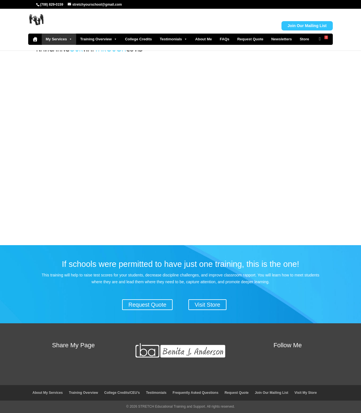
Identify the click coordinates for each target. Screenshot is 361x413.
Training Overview (98, 39)
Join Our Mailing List (271, 393)
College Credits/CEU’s (122, 393)
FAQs (224, 39)
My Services (59, 39)
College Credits (138, 39)
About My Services (47, 393)
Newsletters (281, 39)
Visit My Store (305, 393)
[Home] (35, 39)
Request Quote (250, 39)
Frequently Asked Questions (195, 393)
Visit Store (207, 305)
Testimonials (174, 39)
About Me (203, 39)
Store (304, 39)
